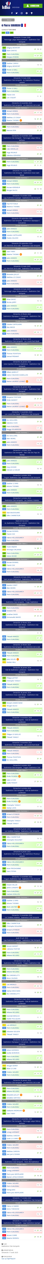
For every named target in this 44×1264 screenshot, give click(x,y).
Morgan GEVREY (12, 1066)
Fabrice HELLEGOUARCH (15, 538)
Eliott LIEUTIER (12, 907)
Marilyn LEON (11, 808)
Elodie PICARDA (12, 776)
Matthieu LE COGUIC (14, 117)
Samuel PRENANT (13, 356)
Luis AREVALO (11, 984)
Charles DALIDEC (12, 238)
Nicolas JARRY (11, 302)
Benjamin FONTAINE (14, 397)
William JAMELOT (12, 372)
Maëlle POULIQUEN (13, 1019)
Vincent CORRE (12, 1235)
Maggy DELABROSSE (14, 429)
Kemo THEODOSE (13, 1209)
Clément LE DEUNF (13, 470)
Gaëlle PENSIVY (12, 783)
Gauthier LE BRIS (12, 483)
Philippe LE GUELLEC (14, 734)
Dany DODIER (11, 467)
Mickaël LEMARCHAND (14, 703)
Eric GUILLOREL (12, 420)
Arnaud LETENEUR (13, 814)
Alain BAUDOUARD (13, 513)
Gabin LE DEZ (11, 780)
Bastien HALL (11, 662)
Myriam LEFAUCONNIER (15, 1177)
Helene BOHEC (12, 556)
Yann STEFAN (11, 871)
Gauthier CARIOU (12, 63)
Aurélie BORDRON (13, 1053)
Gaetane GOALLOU (13, 894)
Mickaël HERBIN (12, 111)
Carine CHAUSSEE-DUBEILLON (17, 375)
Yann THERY (11, 251)
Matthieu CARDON (13, 1136)
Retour (8, 20)
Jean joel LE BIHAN (13, 1154)
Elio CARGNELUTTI (13, 975)
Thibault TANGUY (13, 737)
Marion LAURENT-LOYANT (16, 381)
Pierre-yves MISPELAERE (15, 1174)
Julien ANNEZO (12, 229)
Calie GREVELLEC (12, 149)
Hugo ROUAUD (12, 152)
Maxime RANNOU (13, 1238)
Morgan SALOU (12, 190)
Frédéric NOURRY (13, 1072)
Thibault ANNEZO (13, 636)
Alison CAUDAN (12, 978)
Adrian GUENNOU (13, 1050)
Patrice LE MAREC (13, 1206)
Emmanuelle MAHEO (14, 617)
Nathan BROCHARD (13, 991)
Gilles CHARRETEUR (13, 515)
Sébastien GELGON (13, 1031)
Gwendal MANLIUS (13, 1016)
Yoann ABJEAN (12, 547)
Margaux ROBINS (13, 57)
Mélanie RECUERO (13, 955)
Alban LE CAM (11, 1068)
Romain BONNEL (13, 531)
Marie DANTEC (12, 51)
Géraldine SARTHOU (13, 1098)
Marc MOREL (11, 438)
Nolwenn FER (11, 611)
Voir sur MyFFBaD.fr (8, 1259)
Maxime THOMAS (13, 120)
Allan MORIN (11, 588)
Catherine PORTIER (13, 949)
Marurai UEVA (11, 130)
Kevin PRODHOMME (14, 868)
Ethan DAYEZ (11, 299)
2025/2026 (15, 7)
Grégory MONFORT (13, 48)
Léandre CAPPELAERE (14, 235)
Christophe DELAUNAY (14, 840)
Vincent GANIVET (12, 946)
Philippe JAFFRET (12, 678)
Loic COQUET (11, 98)
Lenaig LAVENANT (13, 1132)
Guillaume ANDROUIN (14, 1111)
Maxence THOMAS (13, 207)
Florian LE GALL (12, 70)
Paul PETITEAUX (12, 204)
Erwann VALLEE (12, 885)
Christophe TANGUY (13, 681)
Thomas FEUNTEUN (14, 354)
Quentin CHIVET (12, 585)
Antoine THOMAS (13, 486)
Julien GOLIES (11, 659)
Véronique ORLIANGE (14, 550)
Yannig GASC (11, 1190)
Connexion (33, 5)
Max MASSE (11, 327)
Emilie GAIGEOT (12, 400)
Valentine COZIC (12, 423)
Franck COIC (11, 95)
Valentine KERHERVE (14, 155)
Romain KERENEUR (13, 187)
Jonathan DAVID (12, 614)
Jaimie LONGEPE (12, 888)
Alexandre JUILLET (13, 274)
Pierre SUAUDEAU (13, 54)
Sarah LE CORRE (12, 1138)
